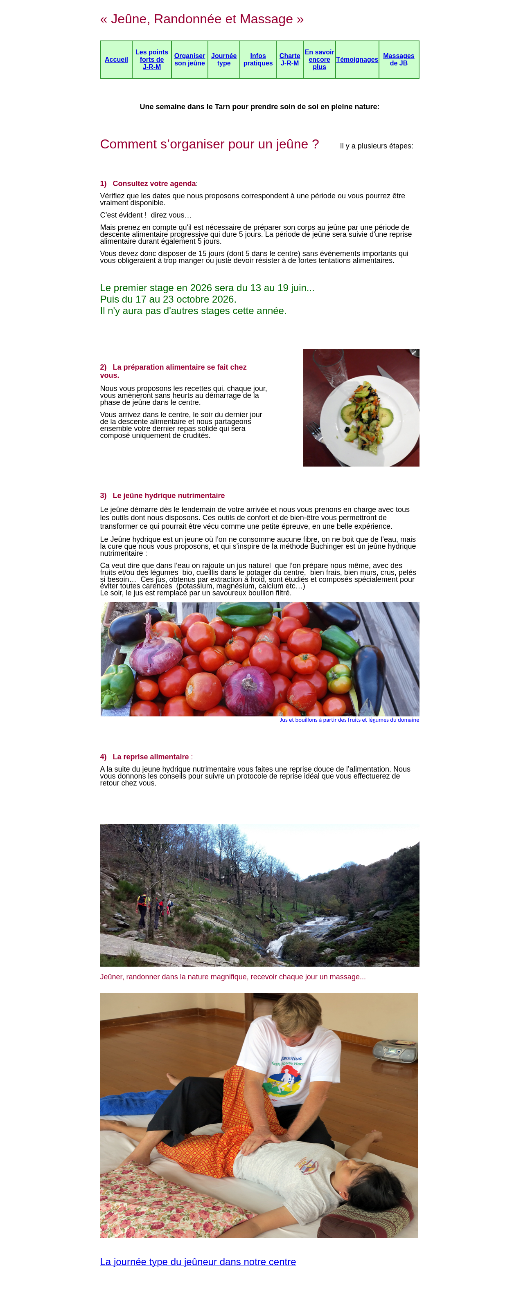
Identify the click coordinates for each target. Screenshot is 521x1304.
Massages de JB (399, 59)
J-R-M (152, 66)
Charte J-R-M (290, 59)
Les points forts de (151, 56)
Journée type (224, 59)
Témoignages (357, 59)
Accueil (116, 59)
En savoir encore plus (319, 59)
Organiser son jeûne (189, 59)
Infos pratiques (258, 59)
